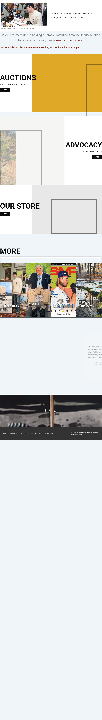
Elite (82, 18)
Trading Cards (57, 18)
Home (55, 13)
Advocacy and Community (70, 13)
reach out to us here (69, 40)
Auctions (87, 13)
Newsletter (36, 304)
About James (11, 306)
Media (57, 306)
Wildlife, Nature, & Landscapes (86, 304)
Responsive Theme (76, 434)
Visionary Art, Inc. (9, 26)
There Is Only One (71, 18)
